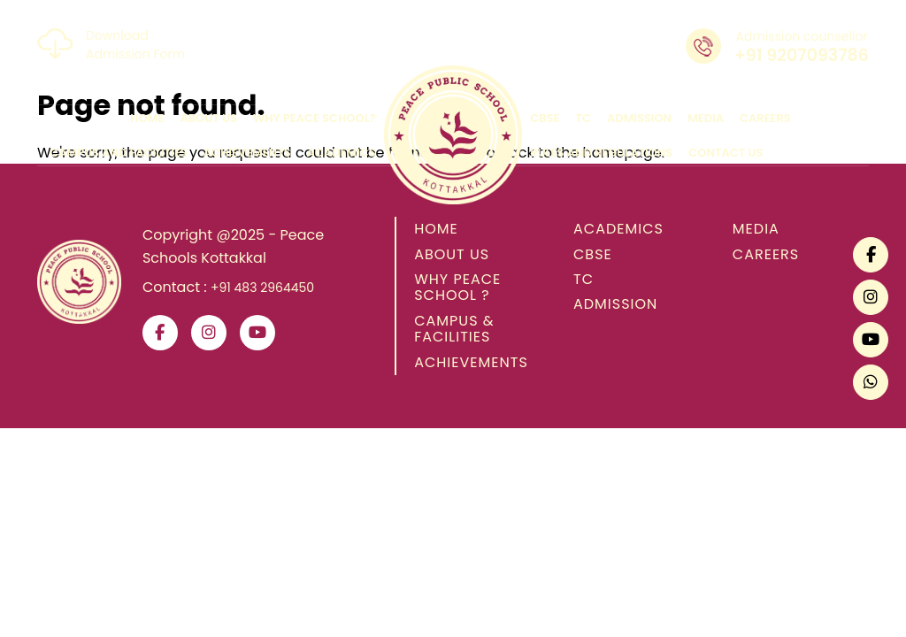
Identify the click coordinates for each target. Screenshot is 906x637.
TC (583, 279)
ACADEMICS (618, 229)
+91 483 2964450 (262, 287)
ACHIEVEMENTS (471, 362)
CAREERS (766, 254)
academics (341, 152)
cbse (544, 118)
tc (584, 118)
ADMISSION (615, 304)
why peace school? (314, 118)
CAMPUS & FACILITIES (454, 329)
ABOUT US (451, 254)
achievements (247, 152)
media (705, 118)
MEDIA (756, 229)
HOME (436, 229)
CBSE (592, 254)
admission (639, 118)
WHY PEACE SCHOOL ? (457, 287)
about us (208, 118)
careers (765, 118)
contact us (725, 152)
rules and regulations (601, 152)
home (147, 118)
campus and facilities (119, 152)
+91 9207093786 (801, 55)
